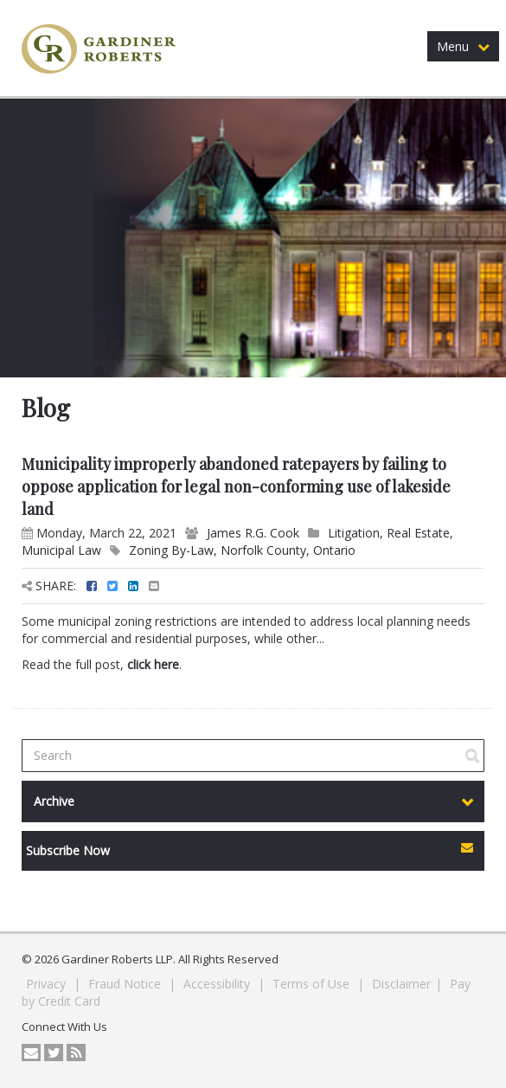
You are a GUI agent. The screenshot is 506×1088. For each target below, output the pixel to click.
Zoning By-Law (171, 550)
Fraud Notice (126, 983)
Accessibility (218, 983)
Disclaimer (401, 983)
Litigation (354, 533)
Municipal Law (61, 550)
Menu (463, 46)
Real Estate (418, 533)
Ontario (334, 550)
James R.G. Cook (253, 533)
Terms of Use (312, 983)
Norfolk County (263, 550)
